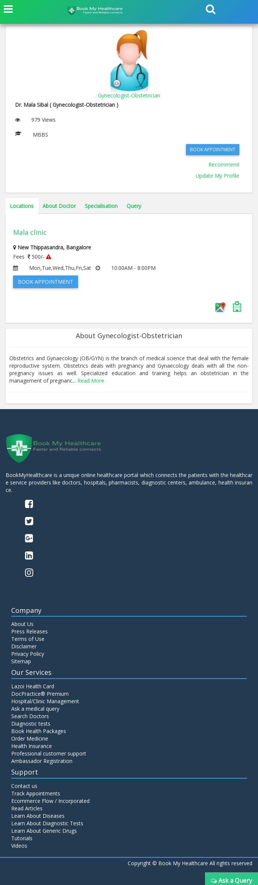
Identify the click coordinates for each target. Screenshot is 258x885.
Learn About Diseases (38, 815)
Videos (19, 845)
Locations (22, 205)
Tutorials (21, 838)
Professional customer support (48, 753)
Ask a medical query (35, 708)
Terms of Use (27, 638)
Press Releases (29, 631)
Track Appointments (35, 793)
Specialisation (101, 205)
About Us (22, 623)
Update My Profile (217, 175)
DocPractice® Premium (40, 693)
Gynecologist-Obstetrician (129, 95)
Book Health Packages (38, 731)
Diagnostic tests (30, 723)
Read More (90, 380)
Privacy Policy (27, 653)
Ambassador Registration (41, 760)
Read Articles (27, 808)
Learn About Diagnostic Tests (47, 823)
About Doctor (59, 205)
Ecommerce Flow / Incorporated (50, 800)
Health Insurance (31, 746)
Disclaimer (24, 646)
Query (134, 205)
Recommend (223, 164)
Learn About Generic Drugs (44, 830)
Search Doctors (30, 716)
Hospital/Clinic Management (45, 701)
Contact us (24, 785)
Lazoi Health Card (32, 686)
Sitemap (21, 661)
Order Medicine (29, 738)
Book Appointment (212, 149)
